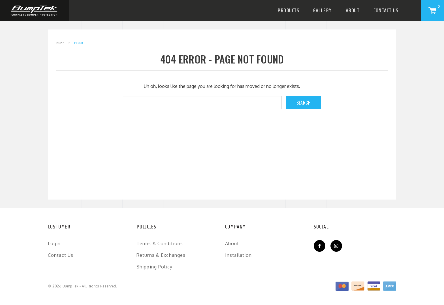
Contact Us (385, 10)
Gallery (322, 10)
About (353, 10)
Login (54, 243)
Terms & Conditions (159, 243)
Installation (238, 255)
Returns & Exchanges (160, 255)
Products (288, 10)
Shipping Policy (154, 267)
